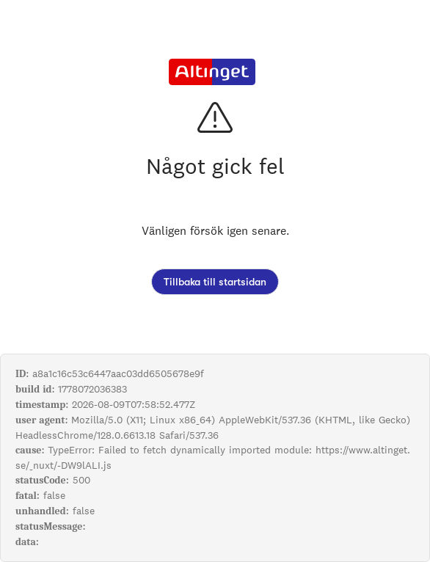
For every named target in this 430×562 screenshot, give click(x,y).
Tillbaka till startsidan (215, 282)
